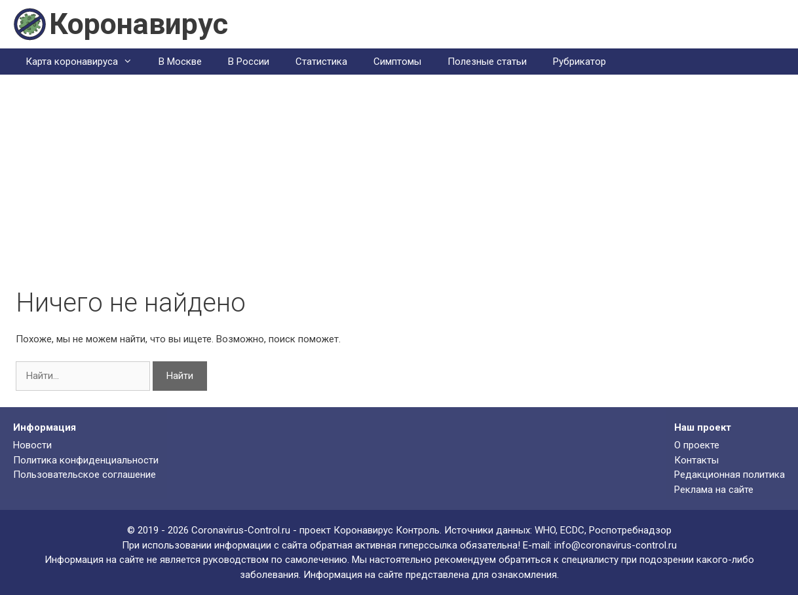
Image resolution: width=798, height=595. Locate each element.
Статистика (321, 61)
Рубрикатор (579, 61)
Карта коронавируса (85, 61)
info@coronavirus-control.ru (615, 545)
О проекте (696, 445)
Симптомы (397, 61)
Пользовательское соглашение (84, 474)
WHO (545, 530)
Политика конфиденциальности (86, 460)
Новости (32, 445)
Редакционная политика (729, 474)
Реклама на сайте (713, 490)
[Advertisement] (399, 189)
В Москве (180, 61)
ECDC (572, 530)
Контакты (696, 460)
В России (248, 61)
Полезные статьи (487, 61)
